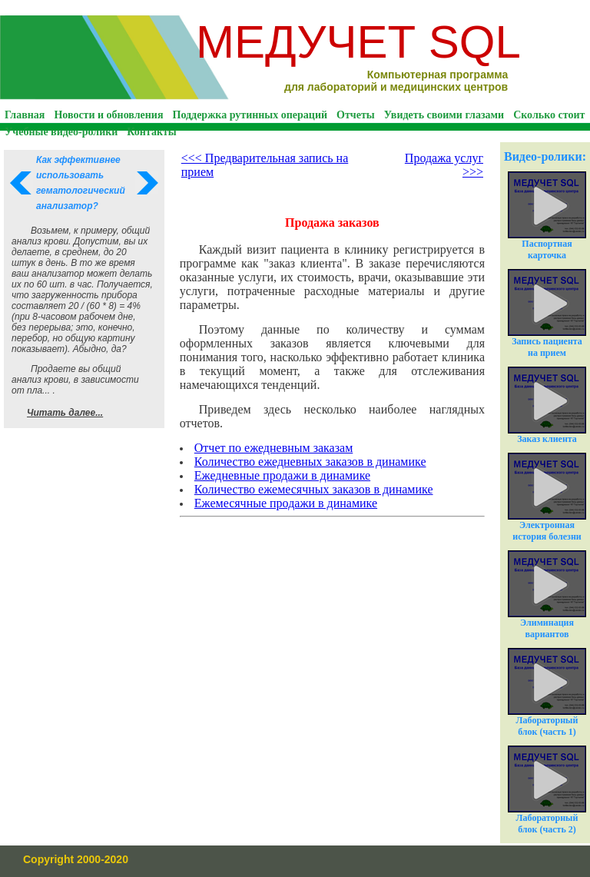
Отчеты (355, 115)
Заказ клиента (547, 405)
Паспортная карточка (547, 216)
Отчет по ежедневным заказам (273, 447)
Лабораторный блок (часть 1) (547, 692)
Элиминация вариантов (547, 594)
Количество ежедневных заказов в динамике (310, 461)
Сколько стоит (549, 115)
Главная (25, 115)
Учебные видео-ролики (61, 132)
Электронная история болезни (547, 497)
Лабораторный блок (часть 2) (547, 790)
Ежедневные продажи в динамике (282, 475)
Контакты (151, 132)
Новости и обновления (108, 115)
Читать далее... (65, 412)
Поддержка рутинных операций (250, 115)
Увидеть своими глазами (444, 115)
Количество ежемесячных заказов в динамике (313, 489)
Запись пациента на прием (547, 313)
